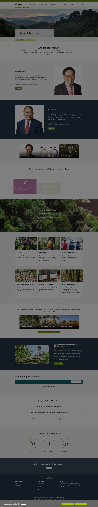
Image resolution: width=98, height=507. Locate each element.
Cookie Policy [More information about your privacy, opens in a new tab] (23, 504)
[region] (49, 503)
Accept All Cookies (81, 503)
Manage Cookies (67, 503)
